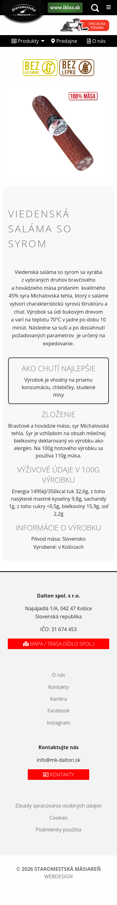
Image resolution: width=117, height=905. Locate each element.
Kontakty (58, 687)
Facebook (58, 710)
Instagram (58, 722)
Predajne (64, 41)
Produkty (25, 41)
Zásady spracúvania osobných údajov (58, 805)
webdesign (58, 876)
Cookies (58, 817)
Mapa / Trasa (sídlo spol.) (58, 643)
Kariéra (58, 698)
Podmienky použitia (58, 829)
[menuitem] (26, 41)
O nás (96, 41)
